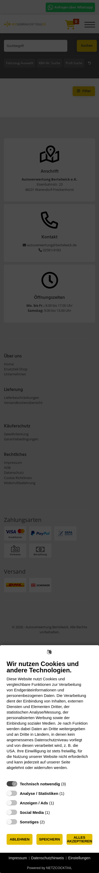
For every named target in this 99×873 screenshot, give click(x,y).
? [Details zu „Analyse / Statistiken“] (69, 793)
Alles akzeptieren (79, 839)
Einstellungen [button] (79, 858)
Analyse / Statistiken (39, 793)
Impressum (18, 858)
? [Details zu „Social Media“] (55, 812)
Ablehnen (20, 839)
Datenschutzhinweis (47, 858)
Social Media (32, 812)
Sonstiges (29, 822)
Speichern (49, 839)
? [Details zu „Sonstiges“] (50, 822)
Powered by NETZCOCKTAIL (49, 868)
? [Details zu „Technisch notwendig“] (71, 784)
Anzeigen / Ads (34, 803)
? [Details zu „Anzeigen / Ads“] (59, 803)
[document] (49, 719)
